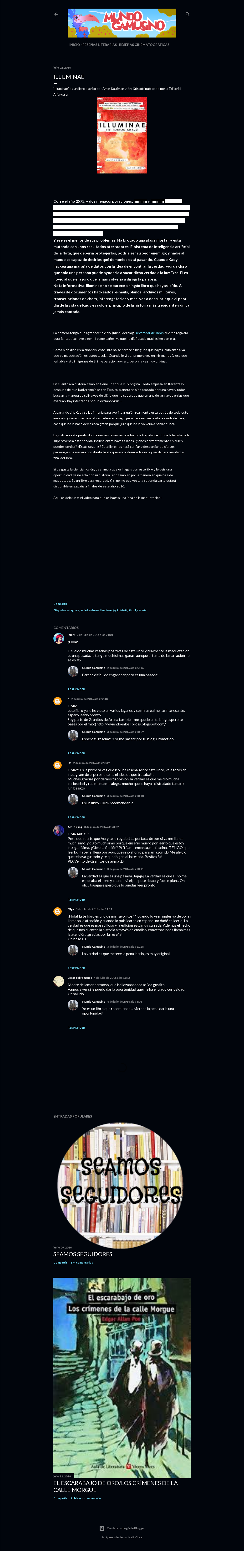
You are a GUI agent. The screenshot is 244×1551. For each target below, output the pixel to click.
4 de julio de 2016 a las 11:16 (112, 977)
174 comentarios (82, 1262)
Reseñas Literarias (98, 45)
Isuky (71, 635)
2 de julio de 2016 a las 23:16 (125, 668)
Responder (76, 689)
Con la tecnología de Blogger (122, 1528)
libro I (132, 610)
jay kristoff (120, 610)
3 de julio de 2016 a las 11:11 (94, 909)
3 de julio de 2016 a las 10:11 (125, 869)
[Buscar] (188, 13)
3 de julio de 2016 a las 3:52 (101, 827)
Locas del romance (80, 977)
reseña (141, 610)
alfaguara (73, 610)
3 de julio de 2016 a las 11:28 (125, 946)
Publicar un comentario (86, 1498)
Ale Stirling (75, 827)
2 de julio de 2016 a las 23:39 (91, 763)
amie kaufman (90, 610)
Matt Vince (135, 1537)
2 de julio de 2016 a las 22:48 (89, 699)
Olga (71, 909)
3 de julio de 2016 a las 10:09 (125, 732)
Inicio (73, 45)
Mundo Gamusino (93, 668)
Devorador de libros (149, 333)
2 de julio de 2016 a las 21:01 (95, 635)
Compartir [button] (60, 603)
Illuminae (106, 610)
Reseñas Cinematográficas (142, 45)
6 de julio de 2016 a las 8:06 (124, 1001)
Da (69, 763)
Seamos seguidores (82, 1253)
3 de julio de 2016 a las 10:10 (125, 796)
